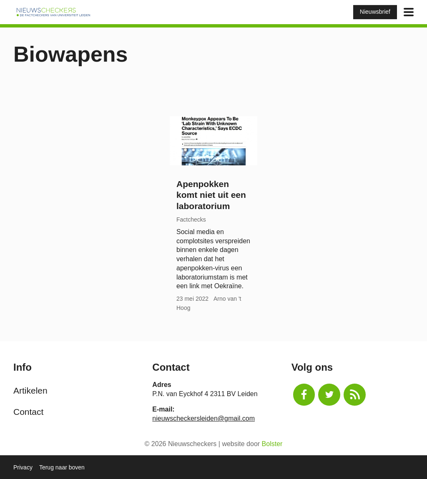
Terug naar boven (62, 467)
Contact (28, 412)
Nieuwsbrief (375, 11)
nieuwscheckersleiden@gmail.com (203, 418)
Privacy (23, 467)
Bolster (272, 443)
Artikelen (30, 390)
